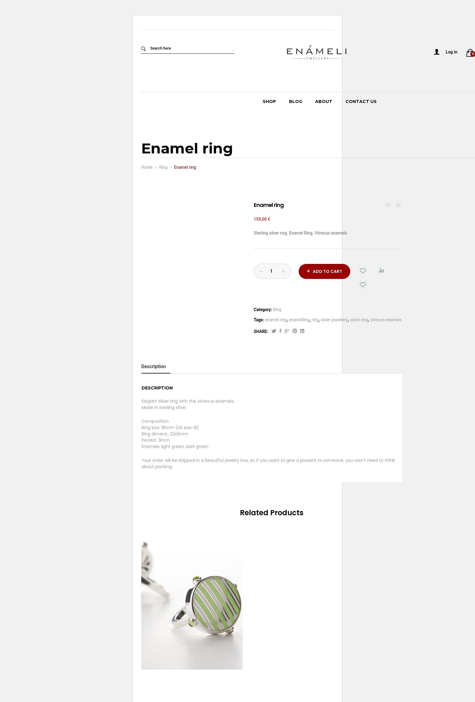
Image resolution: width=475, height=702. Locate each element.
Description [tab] (153, 366)
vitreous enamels (386, 319)
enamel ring (276, 319)
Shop (269, 101)
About (323, 101)
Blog (295, 101)
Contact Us (361, 101)
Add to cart (327, 271)
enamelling (299, 319)
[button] (381, 270)
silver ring (359, 319)
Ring (277, 309)
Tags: (259, 319)
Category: (263, 309)
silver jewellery (334, 319)
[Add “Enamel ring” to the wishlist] (363, 270)
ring (315, 319)
